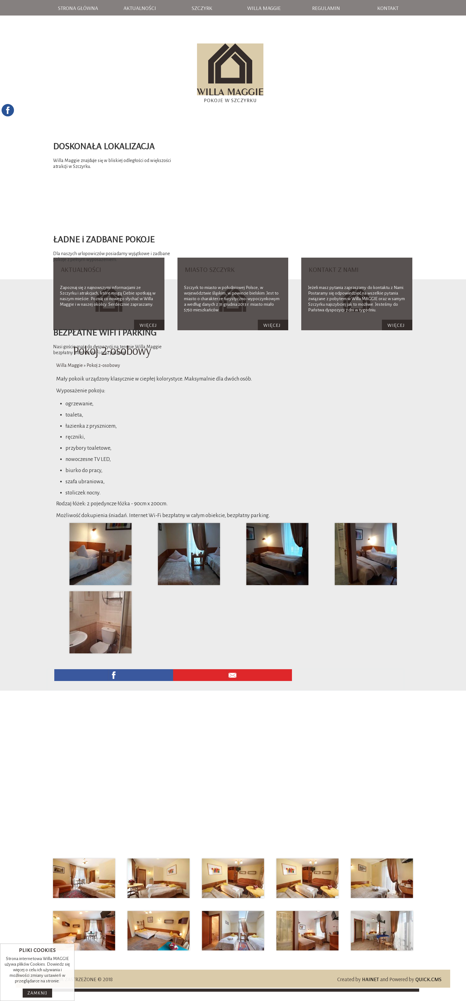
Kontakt (387, 7)
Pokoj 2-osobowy (103, 365)
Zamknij (37, 993)
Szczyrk (201, 7)
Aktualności (139, 7)
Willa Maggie (264, 7)
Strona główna (78, 7)
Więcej (271, 325)
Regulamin (326, 7)
